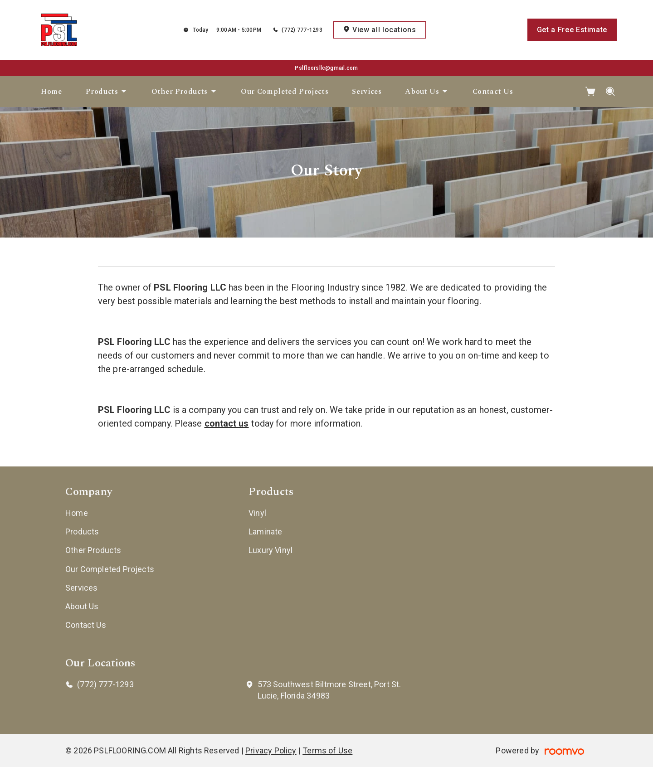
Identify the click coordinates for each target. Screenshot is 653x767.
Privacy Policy (271, 750)
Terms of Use (327, 750)
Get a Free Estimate (572, 29)
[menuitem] (51, 91)
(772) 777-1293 (302, 30)
